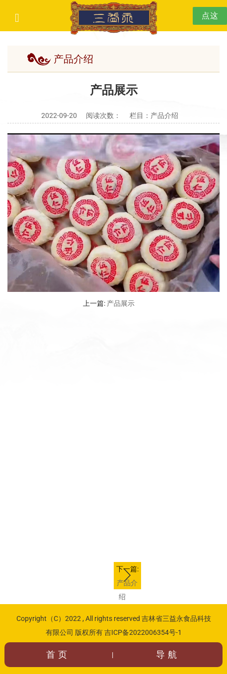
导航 (168, 654)
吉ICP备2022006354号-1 (143, 632)
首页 (58, 654)
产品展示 (121, 303)
